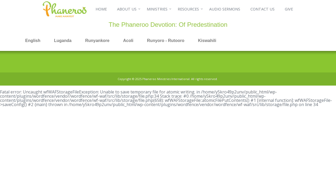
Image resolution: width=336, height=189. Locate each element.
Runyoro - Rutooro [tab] (165, 40)
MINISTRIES (157, 9)
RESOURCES (188, 9)
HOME (101, 9)
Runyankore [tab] (97, 40)
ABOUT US (126, 9)
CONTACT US (262, 9)
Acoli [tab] (128, 40)
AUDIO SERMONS (224, 9)
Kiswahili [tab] (207, 40)
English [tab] (32, 40)
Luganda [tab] (63, 40)
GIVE (289, 9)
